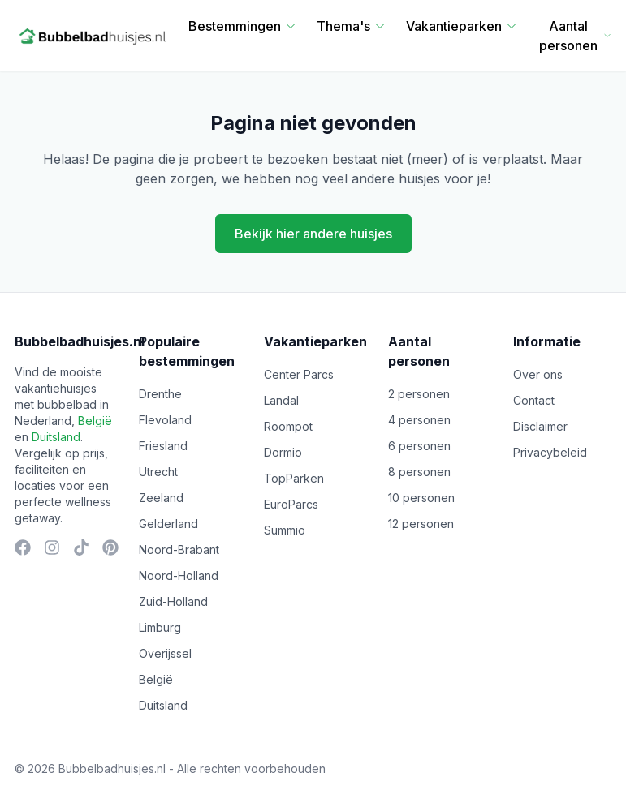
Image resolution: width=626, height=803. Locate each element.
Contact (534, 400)
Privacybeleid (550, 452)
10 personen (421, 498)
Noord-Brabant (179, 549)
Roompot (288, 426)
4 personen (419, 420)
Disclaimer (540, 426)
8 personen (419, 472)
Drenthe (160, 394)
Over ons (538, 374)
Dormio (283, 452)
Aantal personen (575, 36)
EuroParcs (291, 504)
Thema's (351, 26)
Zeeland (161, 498)
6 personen (419, 446)
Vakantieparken (462, 26)
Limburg (160, 627)
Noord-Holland (178, 575)
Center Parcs (299, 374)
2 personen (419, 394)
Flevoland (165, 420)
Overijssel (165, 653)
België (95, 420)
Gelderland (168, 523)
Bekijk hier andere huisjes (313, 233)
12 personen (421, 523)
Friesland (163, 446)
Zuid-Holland (173, 601)
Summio (284, 530)
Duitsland (56, 437)
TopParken (294, 478)
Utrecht (158, 472)
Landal (281, 400)
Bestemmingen (242, 26)
